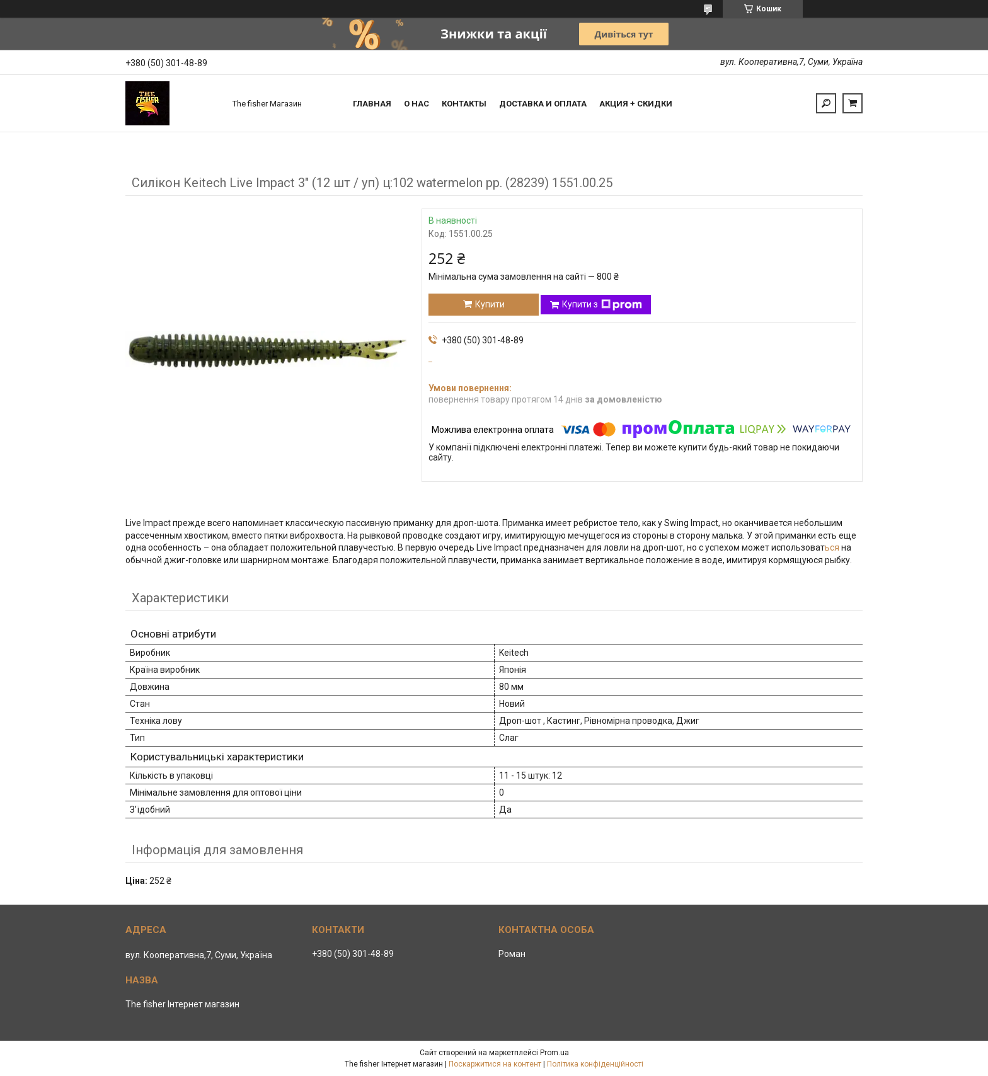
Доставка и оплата (543, 103)
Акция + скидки (635, 103)
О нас (416, 103)
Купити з (602, 305)
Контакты (464, 103)
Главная (372, 103)
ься (833, 547)
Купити (490, 304)
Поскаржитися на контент (495, 1064)
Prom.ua (554, 1052)
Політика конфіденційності (595, 1064)
